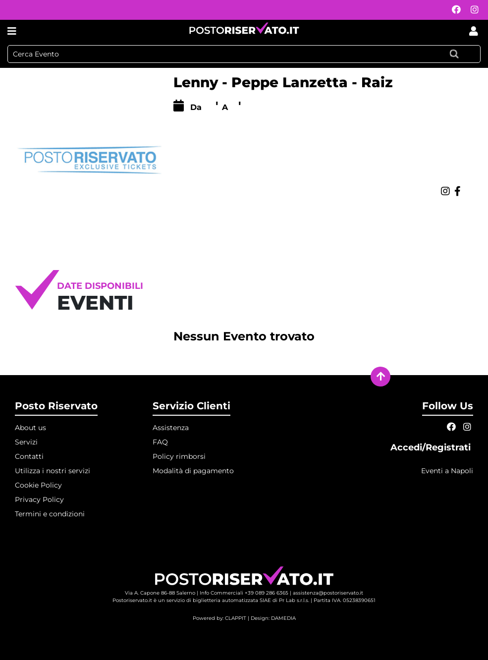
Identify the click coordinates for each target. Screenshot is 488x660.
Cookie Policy (38, 485)
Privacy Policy (39, 499)
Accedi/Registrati (431, 447)
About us (30, 427)
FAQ (160, 442)
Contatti (29, 456)
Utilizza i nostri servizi (52, 470)
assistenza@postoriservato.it (328, 593)
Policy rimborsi (179, 456)
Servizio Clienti (191, 406)
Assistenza (171, 427)
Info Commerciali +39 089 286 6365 (244, 593)
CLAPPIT (235, 618)
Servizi (26, 442)
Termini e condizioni (50, 513)
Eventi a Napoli (447, 470)
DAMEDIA (283, 618)
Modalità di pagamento (193, 470)
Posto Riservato (56, 406)
